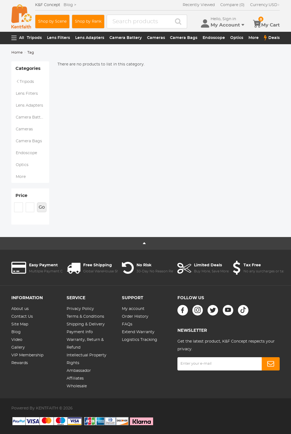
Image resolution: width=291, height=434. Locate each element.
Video (16, 340)
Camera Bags (183, 38)
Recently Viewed (199, 5)
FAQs (127, 324)
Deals (272, 38)
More (253, 38)
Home (17, 52)
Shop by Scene (52, 21)
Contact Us (22, 317)
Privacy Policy (80, 309)
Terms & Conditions (85, 317)
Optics (236, 38)
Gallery (18, 347)
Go (42, 207)
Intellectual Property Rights (86, 359)
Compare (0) (232, 5)
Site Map (19, 324)
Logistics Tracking (139, 340)
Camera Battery (125, 38)
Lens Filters (58, 38)
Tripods (34, 38)
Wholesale (77, 386)
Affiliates (75, 378)
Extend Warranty (138, 332)
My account (133, 309)
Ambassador (79, 371)
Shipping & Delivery (86, 324)
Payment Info (80, 332)
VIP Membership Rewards (27, 359)
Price (21, 195)
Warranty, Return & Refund (85, 343)
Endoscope (214, 38)
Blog (16, 332)
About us (20, 309)
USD (265, 5)
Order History (135, 317)
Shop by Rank (88, 21)
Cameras (156, 38)
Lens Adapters (89, 38)
